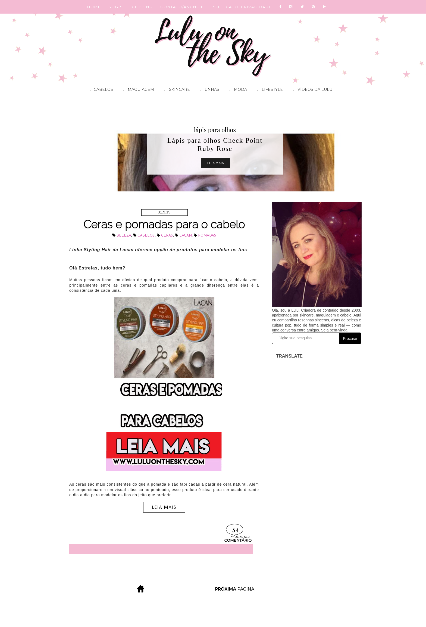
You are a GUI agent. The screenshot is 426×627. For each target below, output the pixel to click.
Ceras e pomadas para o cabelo (164, 224)
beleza (124, 235)
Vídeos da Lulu (311, 90)
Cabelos (100, 90)
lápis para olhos (215, 130)
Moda (237, 90)
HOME (94, 7)
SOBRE (116, 7)
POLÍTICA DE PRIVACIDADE (241, 7)
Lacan (185, 235)
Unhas (208, 90)
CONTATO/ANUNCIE (182, 7)
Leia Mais (215, 162)
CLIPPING (142, 7)
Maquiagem (137, 90)
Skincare (176, 90)
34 (235, 530)
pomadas (207, 235)
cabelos (146, 235)
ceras (167, 235)
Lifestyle (269, 90)
